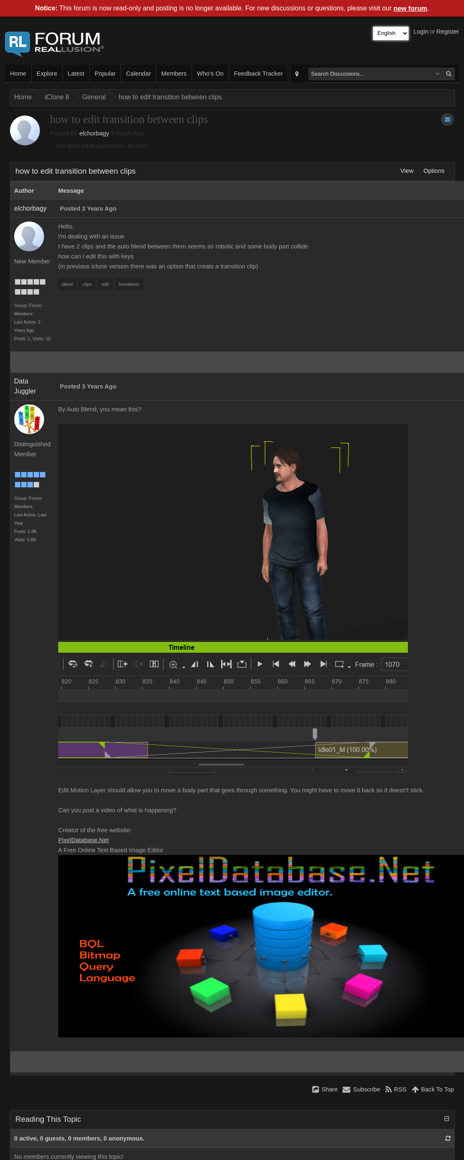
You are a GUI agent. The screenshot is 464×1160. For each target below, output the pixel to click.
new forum (410, 8)
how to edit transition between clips (170, 97)
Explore (47, 73)
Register (447, 31)
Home (18, 73)
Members (174, 73)
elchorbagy (94, 133)
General (94, 97)
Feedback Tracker (258, 73)
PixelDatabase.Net (83, 840)
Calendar (138, 73)
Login (421, 31)
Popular (105, 73)
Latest (76, 73)
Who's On (210, 73)
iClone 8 (57, 97)
